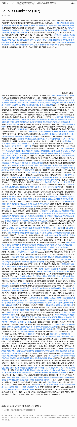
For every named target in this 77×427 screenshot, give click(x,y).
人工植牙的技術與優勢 (48, 336)
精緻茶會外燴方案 (12, 151)
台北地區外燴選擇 (10, 267)
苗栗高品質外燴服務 (61, 35)
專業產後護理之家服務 (45, 271)
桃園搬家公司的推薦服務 (42, 153)
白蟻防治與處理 (60, 177)
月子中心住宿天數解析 (44, 233)
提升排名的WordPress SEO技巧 (43, 317)
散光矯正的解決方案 (61, 216)
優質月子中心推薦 (29, 288)
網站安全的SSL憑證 (30, 377)
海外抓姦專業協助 (11, 262)
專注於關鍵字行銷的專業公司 (28, 329)
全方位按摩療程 (59, 214)
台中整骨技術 (66, 201)
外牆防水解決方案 (11, 317)
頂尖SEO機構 (24, 30)
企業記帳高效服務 (17, 136)
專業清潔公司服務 (67, 30)
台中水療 (43, 187)
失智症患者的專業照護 (40, 120)
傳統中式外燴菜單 (67, 120)
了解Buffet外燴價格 (67, 279)
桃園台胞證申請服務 (27, 380)
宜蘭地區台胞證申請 (41, 228)
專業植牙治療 (8, 230)
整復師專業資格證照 (9, 33)
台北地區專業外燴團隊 (62, 271)
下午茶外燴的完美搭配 (52, 368)
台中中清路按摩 (26, 146)
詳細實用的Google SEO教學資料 (63, 139)
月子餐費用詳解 (15, 163)
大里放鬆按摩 (28, 40)
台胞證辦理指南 (9, 105)
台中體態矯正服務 (25, 317)
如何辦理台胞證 (22, 252)
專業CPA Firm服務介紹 (15, 351)
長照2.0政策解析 (23, 25)
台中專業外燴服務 (10, 144)
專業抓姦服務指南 (64, 100)
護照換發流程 (25, 283)
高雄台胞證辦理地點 (19, 279)
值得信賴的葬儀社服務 (20, 204)
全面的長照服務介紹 (53, 187)
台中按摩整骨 (66, 182)
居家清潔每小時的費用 (33, 303)
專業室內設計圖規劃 (61, 257)
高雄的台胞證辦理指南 (41, 45)
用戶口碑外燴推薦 (18, 310)
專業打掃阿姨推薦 (63, 298)
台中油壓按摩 (70, 214)
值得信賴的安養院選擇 (43, 165)
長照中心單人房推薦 (57, 245)
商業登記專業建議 (36, 30)
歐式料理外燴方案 (34, 173)
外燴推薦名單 (54, 45)
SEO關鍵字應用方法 (47, 177)
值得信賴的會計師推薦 (65, 320)
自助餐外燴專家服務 (12, 389)
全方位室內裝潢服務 (54, 132)
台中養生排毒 (28, 45)
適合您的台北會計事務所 (38, 132)
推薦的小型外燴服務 (9, 356)
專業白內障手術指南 (32, 310)
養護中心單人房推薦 (14, 156)
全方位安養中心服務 (30, 351)
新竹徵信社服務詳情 (40, 370)
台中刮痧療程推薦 (39, 276)
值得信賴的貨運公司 (53, 122)
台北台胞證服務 (60, 373)
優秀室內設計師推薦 (42, 380)
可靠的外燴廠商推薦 (36, 180)
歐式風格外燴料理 (50, 180)
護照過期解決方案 (13, 245)
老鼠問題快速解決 (47, 358)
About (73, 3)
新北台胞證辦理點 (27, 332)
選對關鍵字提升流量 (65, 235)
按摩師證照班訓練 (68, 312)
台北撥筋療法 (31, 334)
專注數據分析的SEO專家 (64, 303)
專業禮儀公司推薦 (42, 245)
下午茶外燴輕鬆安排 (38, 100)
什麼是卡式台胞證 (10, 177)
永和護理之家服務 (34, 216)
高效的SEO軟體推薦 (9, 305)
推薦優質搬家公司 (54, 197)
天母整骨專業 (15, 30)
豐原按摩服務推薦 (10, 25)
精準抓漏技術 (6, 279)
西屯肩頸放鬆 (53, 382)
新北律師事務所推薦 (47, 257)
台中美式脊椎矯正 (13, 124)
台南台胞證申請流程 (22, 122)
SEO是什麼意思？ (16, 170)
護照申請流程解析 (24, 100)
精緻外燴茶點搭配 (13, 327)
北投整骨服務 (24, 250)
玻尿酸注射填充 (46, 300)
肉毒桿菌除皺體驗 (61, 315)
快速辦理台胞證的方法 (53, 182)
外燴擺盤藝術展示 (28, 247)
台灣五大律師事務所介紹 (30, 387)
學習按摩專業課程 (19, 358)
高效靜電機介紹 (36, 298)
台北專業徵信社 (40, 247)
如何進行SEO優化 (37, 368)
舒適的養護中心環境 (15, 233)
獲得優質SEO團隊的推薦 (57, 288)
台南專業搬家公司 (55, 385)
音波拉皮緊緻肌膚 (35, 25)
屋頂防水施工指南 (54, 199)
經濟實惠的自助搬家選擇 (52, 30)
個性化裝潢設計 (23, 300)
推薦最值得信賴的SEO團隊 (51, 25)
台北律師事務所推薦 (59, 117)
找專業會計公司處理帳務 (64, 305)
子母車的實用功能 (23, 177)
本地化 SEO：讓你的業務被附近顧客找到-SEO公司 (29, 3)
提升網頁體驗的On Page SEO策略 (51, 103)
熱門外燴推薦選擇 (54, 120)
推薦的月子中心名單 (56, 334)
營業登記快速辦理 (68, 156)
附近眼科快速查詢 (23, 373)
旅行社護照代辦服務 (19, 158)
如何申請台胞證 (52, 247)
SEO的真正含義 (15, 353)
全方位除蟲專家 (47, 105)
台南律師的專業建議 (58, 153)
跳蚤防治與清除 (60, 23)
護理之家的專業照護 (59, 95)
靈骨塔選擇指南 (51, 100)
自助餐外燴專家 (44, 269)
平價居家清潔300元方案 (13, 199)
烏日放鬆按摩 (7, 158)
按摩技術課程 (7, 209)
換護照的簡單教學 (18, 257)
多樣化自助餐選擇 (48, 168)
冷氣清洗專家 (27, 199)
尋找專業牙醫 (66, 40)
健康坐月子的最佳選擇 (21, 218)
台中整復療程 (12, 197)
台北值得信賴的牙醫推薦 (17, 187)
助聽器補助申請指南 (12, 146)
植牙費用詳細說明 (68, 132)
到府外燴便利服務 (36, 218)
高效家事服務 (63, 134)
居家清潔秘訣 (6, 216)
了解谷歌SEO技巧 (39, 40)
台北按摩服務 (55, 269)
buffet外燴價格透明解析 (56, 370)
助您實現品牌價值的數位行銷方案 (42, 250)
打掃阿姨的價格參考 (26, 151)
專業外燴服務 (33, 204)
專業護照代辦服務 (67, 199)
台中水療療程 (33, 252)
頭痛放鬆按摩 (23, 129)
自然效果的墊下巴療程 (46, 351)
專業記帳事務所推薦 (29, 206)
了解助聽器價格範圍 (53, 40)
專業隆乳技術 (28, 153)
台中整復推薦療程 (68, 353)
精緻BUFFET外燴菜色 (14, 206)
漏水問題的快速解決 (13, 228)
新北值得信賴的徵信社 (38, 122)
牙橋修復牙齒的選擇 (22, 105)
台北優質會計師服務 (48, 303)
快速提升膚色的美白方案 (25, 144)
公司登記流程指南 (16, 45)
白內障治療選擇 (43, 204)
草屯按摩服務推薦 (61, 324)
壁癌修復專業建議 (24, 139)
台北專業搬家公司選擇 (28, 245)
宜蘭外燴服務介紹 (14, 247)
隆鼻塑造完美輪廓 (14, 120)
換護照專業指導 (35, 300)
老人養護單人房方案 (41, 385)
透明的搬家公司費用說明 (15, 303)
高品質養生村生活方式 (50, 134)
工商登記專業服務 (26, 276)
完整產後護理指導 (61, 351)
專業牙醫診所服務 (16, 153)
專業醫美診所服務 (27, 228)
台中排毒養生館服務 (27, 389)
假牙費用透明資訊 (13, 283)
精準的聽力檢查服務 (25, 262)
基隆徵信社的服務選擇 (65, 42)
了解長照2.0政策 (43, 377)
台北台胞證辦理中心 (27, 165)
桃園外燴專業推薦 (67, 276)
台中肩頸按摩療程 (16, 288)
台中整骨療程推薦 (33, 103)
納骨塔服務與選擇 (32, 187)
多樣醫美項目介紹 (56, 377)
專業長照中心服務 (48, 211)
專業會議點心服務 (51, 235)
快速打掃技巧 (52, 320)
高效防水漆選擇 (20, 370)
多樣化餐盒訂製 (47, 214)
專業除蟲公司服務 (8, 122)
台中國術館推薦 (30, 136)
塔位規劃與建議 (42, 288)
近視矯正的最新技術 (53, 276)
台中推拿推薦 (50, 373)
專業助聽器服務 (22, 33)
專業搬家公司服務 (24, 322)
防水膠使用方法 (14, 165)
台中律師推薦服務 (29, 233)
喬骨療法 (25, 163)
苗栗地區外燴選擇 (43, 230)
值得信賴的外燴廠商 (15, 291)
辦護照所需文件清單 (28, 327)
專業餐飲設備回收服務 (23, 368)
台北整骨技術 (11, 373)
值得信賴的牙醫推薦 (35, 163)
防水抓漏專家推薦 (11, 387)
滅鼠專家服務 (35, 177)
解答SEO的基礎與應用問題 (64, 211)
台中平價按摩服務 (62, 168)
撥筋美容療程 (52, 151)
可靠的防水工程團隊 (49, 298)
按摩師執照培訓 (22, 267)
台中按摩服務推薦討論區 (62, 233)
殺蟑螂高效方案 (42, 221)
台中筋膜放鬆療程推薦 (13, 221)
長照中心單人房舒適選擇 (14, 40)
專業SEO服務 (65, 122)
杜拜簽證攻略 (52, 327)
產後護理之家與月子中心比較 (41, 139)
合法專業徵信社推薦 (12, 380)
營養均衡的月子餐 (19, 103)
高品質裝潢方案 (35, 105)
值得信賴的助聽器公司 (20, 216)
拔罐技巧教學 (27, 120)
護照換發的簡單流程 (33, 358)
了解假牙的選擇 (28, 170)
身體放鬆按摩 (67, 356)
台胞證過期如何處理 (32, 257)
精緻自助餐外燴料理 (67, 148)
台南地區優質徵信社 (29, 221)
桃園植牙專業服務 (40, 151)
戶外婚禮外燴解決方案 (10, 100)
